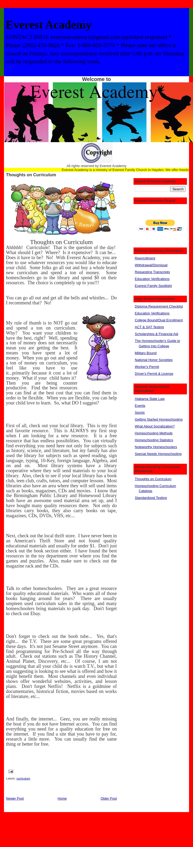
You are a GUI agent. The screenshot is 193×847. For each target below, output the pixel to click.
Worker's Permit (147, 367)
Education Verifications (152, 279)
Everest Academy (49, 24)
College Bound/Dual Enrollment (159, 320)
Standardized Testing (151, 498)
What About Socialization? (155, 426)
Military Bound (146, 353)
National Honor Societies (154, 360)
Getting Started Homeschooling (159, 419)
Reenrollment (145, 258)
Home (62, 798)
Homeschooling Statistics (154, 440)
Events (140, 406)
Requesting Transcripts (152, 272)
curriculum (23, 778)
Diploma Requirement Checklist (159, 306)
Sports (140, 413)
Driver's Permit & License (154, 374)
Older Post (108, 798)
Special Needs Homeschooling (158, 454)
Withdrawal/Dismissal (151, 265)
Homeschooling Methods (154, 433)
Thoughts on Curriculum (31, 174)
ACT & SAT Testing (149, 327)
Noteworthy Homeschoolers (156, 447)
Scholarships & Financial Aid (156, 334)
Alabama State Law (150, 399)
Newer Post (15, 798)
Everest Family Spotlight (153, 286)
